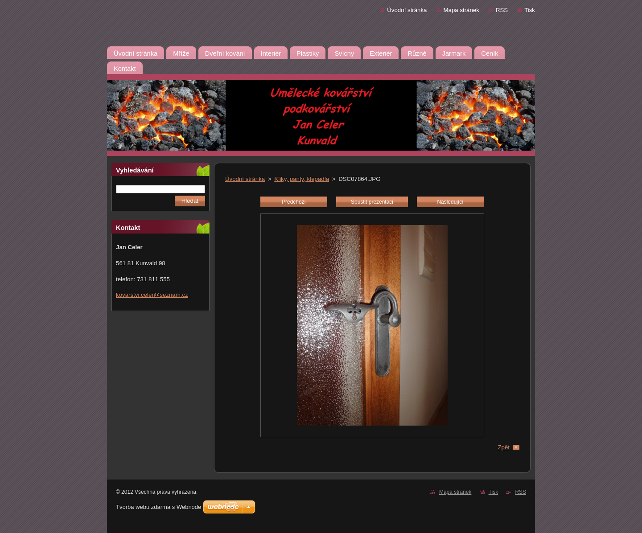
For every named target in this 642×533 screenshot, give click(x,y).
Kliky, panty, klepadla (301, 179)
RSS (502, 10)
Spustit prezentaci (372, 202)
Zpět (504, 447)
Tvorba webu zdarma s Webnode (158, 507)
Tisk (529, 10)
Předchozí (294, 202)
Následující (450, 202)
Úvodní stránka (407, 10)
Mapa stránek (461, 10)
